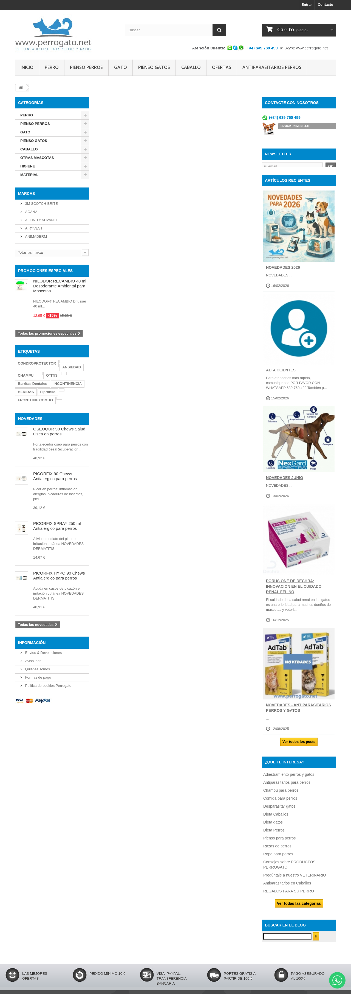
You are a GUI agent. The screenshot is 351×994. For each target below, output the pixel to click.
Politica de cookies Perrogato (47, 686)
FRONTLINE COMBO (35, 400)
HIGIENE (27, 166)
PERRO (52, 67)
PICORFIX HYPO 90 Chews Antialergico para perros (59, 575)
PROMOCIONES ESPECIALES (45, 270)
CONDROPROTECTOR (37, 363)
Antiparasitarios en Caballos (287, 886)
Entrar (306, 4)
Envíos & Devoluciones (43, 653)
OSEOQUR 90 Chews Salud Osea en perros (59, 431)
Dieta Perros (274, 833)
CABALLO (191, 67)
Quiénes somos (37, 669)
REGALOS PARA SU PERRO (288, 894)
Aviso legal (33, 661)
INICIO (27, 67)
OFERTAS (221, 67)
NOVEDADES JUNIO (284, 481)
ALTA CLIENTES (281, 373)
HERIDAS (26, 392)
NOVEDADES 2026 (283, 270)
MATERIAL (29, 175)
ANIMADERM (35, 236)
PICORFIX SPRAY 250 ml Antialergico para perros (57, 526)
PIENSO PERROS (86, 67)
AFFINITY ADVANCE (41, 220)
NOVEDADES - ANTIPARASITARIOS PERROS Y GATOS (298, 711)
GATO (120, 67)
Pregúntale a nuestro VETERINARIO (294, 878)
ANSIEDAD (71, 367)
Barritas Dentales (32, 384)
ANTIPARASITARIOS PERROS (271, 67)
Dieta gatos (273, 825)
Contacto (325, 4)
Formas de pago (37, 677)
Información (32, 642)
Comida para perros (280, 801)
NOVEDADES (30, 418)
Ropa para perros (278, 857)
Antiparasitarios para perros (286, 785)
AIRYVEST (33, 228)
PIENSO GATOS (154, 67)
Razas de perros (277, 849)
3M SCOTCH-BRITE (41, 203)
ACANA (30, 212)
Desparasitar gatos (279, 809)
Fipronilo (48, 392)
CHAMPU (25, 375)
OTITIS (52, 375)
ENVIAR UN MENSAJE (295, 126)
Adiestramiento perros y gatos (288, 777)
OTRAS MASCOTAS (37, 158)
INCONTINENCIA (67, 384)
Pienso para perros (279, 841)
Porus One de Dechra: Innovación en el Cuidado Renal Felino (294, 589)
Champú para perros (280, 793)
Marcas (26, 193)
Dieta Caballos (275, 817)
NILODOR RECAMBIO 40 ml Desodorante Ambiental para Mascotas (59, 286)
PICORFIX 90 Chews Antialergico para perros (55, 476)
